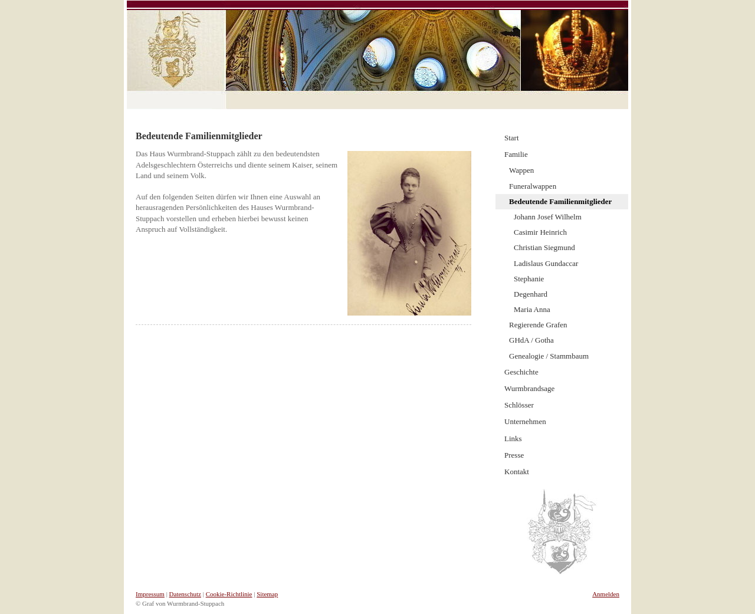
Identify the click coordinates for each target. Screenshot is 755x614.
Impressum (150, 593)
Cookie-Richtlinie (229, 593)
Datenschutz (185, 593)
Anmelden (605, 593)
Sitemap (267, 593)
